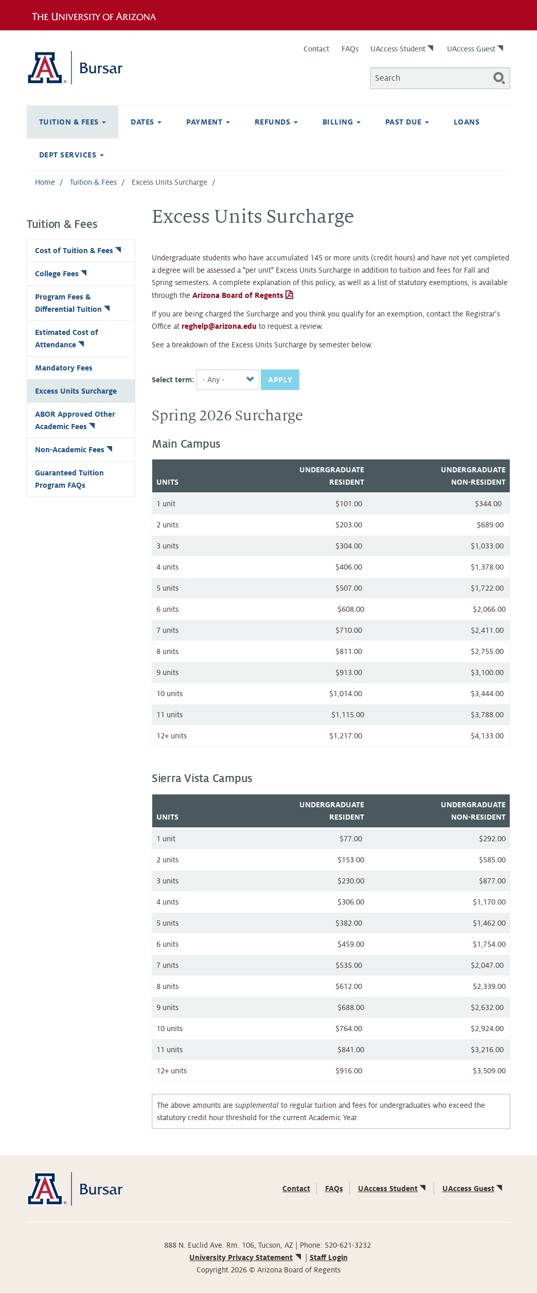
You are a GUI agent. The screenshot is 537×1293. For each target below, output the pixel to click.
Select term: (173, 380)
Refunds (276, 122)
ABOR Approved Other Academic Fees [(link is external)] (75, 420)
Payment (208, 122)
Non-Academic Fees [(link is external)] (74, 450)
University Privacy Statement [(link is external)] (245, 1257)
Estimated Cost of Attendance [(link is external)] (66, 338)
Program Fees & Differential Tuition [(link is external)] (73, 303)
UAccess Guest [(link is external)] (476, 49)
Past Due (407, 122)
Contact (316, 49)
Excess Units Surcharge (76, 391)
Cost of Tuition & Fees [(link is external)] (79, 250)
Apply (280, 380)
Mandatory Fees (64, 368)
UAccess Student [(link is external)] (402, 49)
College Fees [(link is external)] (61, 274)
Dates (146, 122)
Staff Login (329, 1257)
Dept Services (71, 155)
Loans (466, 122)
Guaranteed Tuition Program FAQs (69, 479)
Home (45, 182)
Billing (342, 122)
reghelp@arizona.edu (219, 326)
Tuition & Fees (72, 122)
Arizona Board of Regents (236, 295)
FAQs (350, 49)
